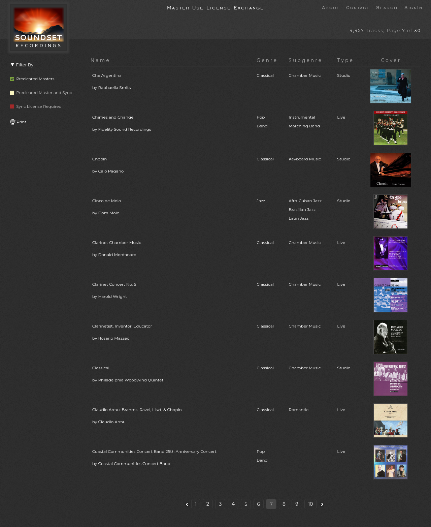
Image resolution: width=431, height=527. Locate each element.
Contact (357, 7)
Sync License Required (36, 106)
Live (341, 117)
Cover (391, 60)
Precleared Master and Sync (41, 92)
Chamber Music (305, 75)
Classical (265, 75)
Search (387, 7)
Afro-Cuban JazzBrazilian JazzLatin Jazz (305, 209)
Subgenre (306, 60)
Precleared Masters (32, 78)
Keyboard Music (305, 158)
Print (18, 121)
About (330, 7)
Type (345, 60)
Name (100, 60)
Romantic (298, 409)
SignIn (413, 7)
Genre (267, 60)
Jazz (261, 200)
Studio (343, 75)
